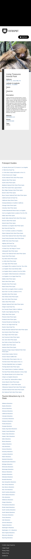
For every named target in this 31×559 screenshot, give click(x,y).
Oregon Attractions (7, 502)
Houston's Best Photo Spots (9, 246)
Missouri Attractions (7, 472)
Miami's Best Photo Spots (8, 286)
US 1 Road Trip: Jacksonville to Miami (12, 379)
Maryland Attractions (7, 459)
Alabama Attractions (7, 403)
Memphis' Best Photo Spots (9, 284)
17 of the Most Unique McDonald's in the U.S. (13, 172)
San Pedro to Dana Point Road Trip (11, 342)
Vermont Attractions (7, 522)
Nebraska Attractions (7, 477)
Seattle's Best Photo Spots (9, 344)
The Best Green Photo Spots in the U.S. (12, 361)
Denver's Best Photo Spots (9, 220)
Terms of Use (5, 553)
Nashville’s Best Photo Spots (9, 294)
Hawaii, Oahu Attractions (8, 436)
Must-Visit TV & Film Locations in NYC (12, 291)
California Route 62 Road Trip (9, 197)
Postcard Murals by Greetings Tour (11, 322)
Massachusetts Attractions (9, 461)
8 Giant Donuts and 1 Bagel (9, 175)
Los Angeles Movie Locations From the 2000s (13, 271)
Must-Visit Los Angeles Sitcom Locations (12, 289)
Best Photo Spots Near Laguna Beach (12, 187)
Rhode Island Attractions (8, 507)
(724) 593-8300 (10, 121)
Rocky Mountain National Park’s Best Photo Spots (15, 329)
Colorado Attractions (7, 416)
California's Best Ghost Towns (9, 200)
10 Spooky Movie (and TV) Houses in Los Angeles (15, 167)
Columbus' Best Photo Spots (9, 208)
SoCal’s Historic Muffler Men (9, 356)
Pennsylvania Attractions (8, 504)
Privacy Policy (5, 550)
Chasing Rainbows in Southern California (12, 203)
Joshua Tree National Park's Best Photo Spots (14, 253)
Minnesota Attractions (7, 466)
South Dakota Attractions (8, 512)
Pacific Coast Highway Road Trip (10, 312)
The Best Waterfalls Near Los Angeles (12, 364)
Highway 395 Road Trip (8, 243)
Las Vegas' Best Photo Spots (9, 263)
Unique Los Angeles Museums (10, 377)
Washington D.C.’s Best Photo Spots (11, 384)
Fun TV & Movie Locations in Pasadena (12, 230)
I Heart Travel (5, 548)
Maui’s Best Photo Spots (8, 281)
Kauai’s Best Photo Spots (8, 256)
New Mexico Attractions (8, 487)
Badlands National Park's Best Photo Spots (13, 185)
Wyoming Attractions (7, 537)
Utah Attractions (6, 520)
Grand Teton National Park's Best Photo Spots (14, 236)
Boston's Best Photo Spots (9, 192)
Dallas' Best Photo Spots (8, 215)
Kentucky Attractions (7, 451)
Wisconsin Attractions (7, 535)
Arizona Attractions (7, 408)
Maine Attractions (6, 456)
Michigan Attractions (7, 464)
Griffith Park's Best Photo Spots (10, 241)
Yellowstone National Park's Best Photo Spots (14, 387)
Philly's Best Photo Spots (8, 314)
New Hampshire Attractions (9, 482)
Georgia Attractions (7, 426)
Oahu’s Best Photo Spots (8, 301)
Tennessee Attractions (7, 515)
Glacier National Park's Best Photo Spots (12, 233)
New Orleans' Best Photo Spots (10, 296)
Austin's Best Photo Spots (8, 182)
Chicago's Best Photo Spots (9, 205)
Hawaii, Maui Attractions (8, 433)
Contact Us (5, 555)
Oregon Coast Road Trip (8, 306)
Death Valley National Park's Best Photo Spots (14, 218)
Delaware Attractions (7, 421)
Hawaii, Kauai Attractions (8, 431)
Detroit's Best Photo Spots (9, 223)
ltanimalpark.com (10, 117)
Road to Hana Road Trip (8, 327)
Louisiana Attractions (7, 454)
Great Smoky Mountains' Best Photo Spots (13, 238)
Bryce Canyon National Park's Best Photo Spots (14, 195)
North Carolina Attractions (8, 492)
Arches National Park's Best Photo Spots (12, 177)
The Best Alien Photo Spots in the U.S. (12, 359)
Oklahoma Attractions (7, 499)
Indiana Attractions (7, 444)
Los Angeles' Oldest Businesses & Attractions (13, 274)
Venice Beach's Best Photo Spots (10, 382)
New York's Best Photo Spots (9, 299)
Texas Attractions (6, 517)
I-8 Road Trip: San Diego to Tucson (11, 248)
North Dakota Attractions (8, 494)
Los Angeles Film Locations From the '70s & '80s (14, 266)
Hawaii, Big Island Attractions (9, 428)
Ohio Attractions (6, 497)
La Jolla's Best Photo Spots (9, 261)
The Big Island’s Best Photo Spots (11, 366)
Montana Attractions (7, 474)
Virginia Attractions (7, 525)
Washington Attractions (8, 527)
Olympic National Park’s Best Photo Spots (13, 304)
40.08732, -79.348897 (12, 84)
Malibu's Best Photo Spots (9, 279)
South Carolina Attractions (8, 510)
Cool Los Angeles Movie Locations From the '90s (14, 213)
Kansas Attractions (7, 449)
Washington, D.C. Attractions (9, 530)
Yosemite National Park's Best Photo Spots (13, 389)
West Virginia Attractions (8, 532)
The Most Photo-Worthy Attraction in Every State (14, 372)
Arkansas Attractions (7, 411)
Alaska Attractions (6, 406)
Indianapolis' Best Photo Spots (10, 251)
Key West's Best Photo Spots (9, 258)
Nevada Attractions (7, 479)
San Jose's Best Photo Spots (9, 339)
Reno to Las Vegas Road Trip (9, 324)
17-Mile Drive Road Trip (8, 170)
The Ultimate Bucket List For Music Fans (12, 374)
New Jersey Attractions (8, 484)
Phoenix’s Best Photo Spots (9, 317)
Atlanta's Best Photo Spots (9, 180)
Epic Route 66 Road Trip (8, 228)
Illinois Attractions (6, 441)
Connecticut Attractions (8, 418)
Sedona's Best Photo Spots (9, 347)
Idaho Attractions (6, 439)
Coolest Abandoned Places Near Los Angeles (13, 210)
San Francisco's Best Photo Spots (11, 337)
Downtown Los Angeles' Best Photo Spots (13, 225)
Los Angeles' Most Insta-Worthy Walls (11, 268)
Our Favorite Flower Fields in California (12, 309)
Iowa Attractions (6, 446)
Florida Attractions (6, 423)
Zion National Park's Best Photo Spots (12, 392)
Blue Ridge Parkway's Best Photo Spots (12, 190)
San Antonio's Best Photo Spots (10, 332)
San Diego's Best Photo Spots (10, 334)
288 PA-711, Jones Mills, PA (13, 80)
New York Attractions (7, 489)
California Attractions (7, 413)
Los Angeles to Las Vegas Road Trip (11, 276)
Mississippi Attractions (7, 469)
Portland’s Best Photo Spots (9, 319)
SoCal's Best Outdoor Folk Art (9, 354)
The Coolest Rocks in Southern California (12, 369)
